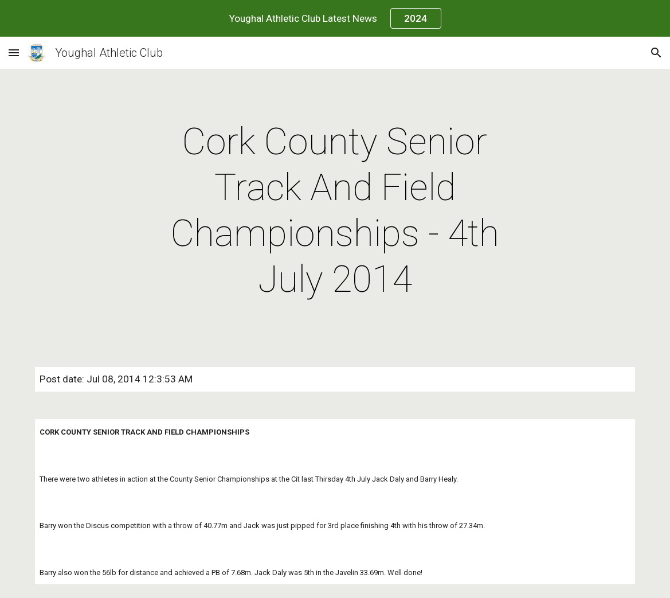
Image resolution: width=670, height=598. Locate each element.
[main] (335, 211)
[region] (335, 18)
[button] (14, 52)
